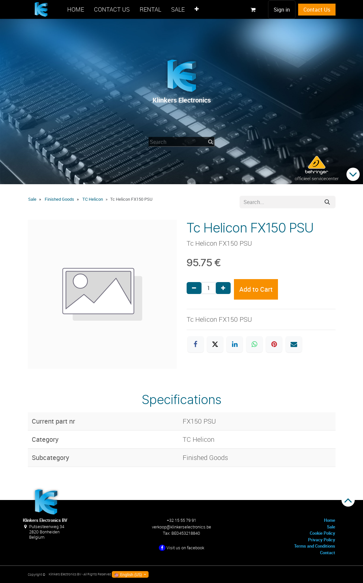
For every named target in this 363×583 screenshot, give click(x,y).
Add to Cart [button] (256, 289)
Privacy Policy (321, 540)
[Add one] (223, 288)
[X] (215, 344)
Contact (327, 553)
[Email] (294, 344)
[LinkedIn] (235, 344)
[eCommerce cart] (253, 10)
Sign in (282, 9)
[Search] (327, 202)
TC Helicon (92, 199)
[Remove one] (194, 288)
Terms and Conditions (314, 546)
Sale (32, 199)
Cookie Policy (322, 533)
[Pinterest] (274, 344)
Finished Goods (59, 199)
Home (329, 520)
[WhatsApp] (254, 344)
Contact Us (316, 9)
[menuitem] (75, 9)
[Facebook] (196, 344)
